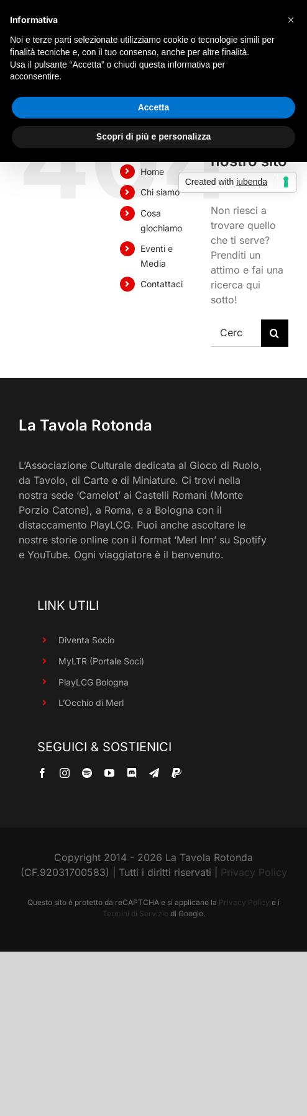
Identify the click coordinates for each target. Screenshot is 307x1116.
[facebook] (42, 773)
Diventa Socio (86, 640)
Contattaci (161, 284)
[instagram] (65, 773)
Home (152, 171)
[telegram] (154, 773)
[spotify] (87, 773)
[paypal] (176, 773)
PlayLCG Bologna (93, 682)
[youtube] (109, 773)
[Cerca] (274, 333)
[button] (291, 20)
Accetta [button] (154, 107)
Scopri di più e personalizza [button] (153, 136)
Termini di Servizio (135, 913)
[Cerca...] (236, 333)
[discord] (132, 773)
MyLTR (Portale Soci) (101, 661)
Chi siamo (160, 192)
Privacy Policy (254, 872)
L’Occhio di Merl (91, 702)
